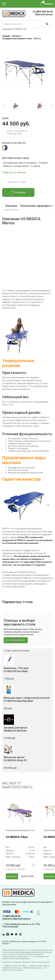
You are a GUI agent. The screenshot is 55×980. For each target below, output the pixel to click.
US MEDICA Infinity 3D (27, 759)
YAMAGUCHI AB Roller (27, 729)
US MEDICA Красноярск (32, 968)
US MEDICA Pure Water (27, 670)
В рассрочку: (15, 869)
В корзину (17, 192)
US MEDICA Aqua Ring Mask (27, 699)
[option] (16, 106)
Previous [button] (4, 106)
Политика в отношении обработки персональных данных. (26, 962)
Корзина (48, 4)
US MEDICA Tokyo (17, 836)
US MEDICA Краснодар (11, 968)
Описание (11, 205)
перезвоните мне (15, 640)
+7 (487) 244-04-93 (42, 11)
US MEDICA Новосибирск (38, 966)
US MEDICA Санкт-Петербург (15, 966)
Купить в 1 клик (17, 182)
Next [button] (51, 106)
